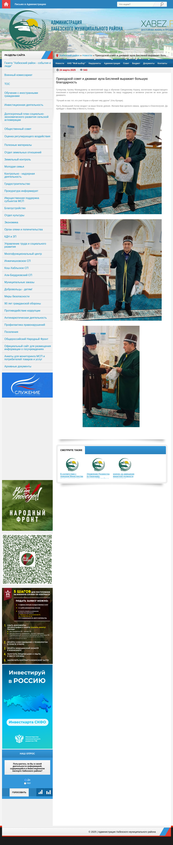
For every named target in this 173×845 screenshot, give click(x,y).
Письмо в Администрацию (30, 4)
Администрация (112, 63)
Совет (126, 63)
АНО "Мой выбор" (76, 63)
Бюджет (136, 63)
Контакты (162, 63)
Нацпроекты (95, 63)
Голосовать (19, 792)
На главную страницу (6, 4)
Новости (60, 63)
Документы (148, 63)
